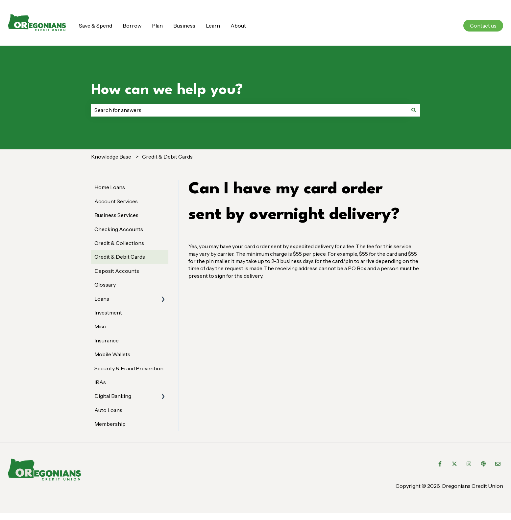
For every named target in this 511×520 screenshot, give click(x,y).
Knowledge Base (111, 156)
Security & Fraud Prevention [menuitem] (128, 368)
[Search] (413, 110)
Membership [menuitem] (110, 424)
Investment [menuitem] (108, 312)
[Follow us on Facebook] (440, 464)
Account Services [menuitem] (116, 201)
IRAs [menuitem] (100, 382)
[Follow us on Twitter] (454, 464)
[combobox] (249, 110)
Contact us (483, 25)
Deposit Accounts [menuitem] (116, 271)
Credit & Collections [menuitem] (119, 243)
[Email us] (498, 464)
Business (184, 25)
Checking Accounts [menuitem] (118, 229)
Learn (213, 25)
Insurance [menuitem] (106, 340)
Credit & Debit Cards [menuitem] (119, 256)
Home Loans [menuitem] (109, 187)
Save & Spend (95, 25)
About (238, 25)
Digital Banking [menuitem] (112, 396)
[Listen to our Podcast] (483, 464)
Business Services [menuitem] (116, 215)
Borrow (132, 25)
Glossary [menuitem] (105, 284)
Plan (157, 25)
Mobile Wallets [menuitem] (112, 354)
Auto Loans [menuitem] (108, 410)
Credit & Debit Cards (167, 156)
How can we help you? (167, 90)
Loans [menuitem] (101, 298)
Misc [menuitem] (100, 326)
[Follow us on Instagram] (469, 464)
